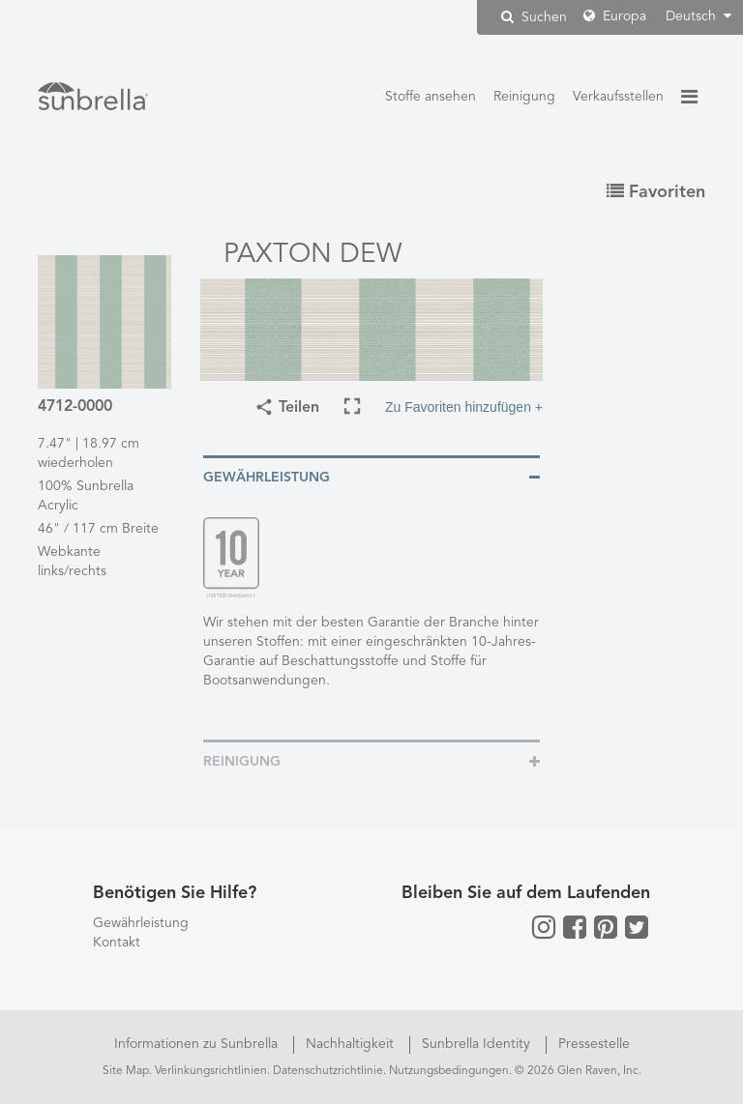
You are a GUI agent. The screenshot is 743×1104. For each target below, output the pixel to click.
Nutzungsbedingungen (449, 1071)
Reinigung (524, 96)
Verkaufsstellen (618, 96)
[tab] (371, 476)
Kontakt (116, 942)
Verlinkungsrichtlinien (211, 1071)
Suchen (534, 17)
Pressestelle (594, 1044)
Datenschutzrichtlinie (328, 1071)
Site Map (126, 1071)
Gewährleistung (141, 923)
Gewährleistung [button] (266, 477)
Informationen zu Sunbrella (198, 1044)
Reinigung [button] (242, 762)
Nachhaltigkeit (352, 1044)
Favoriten (656, 192)
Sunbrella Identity (478, 1044)
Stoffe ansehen (430, 96)
